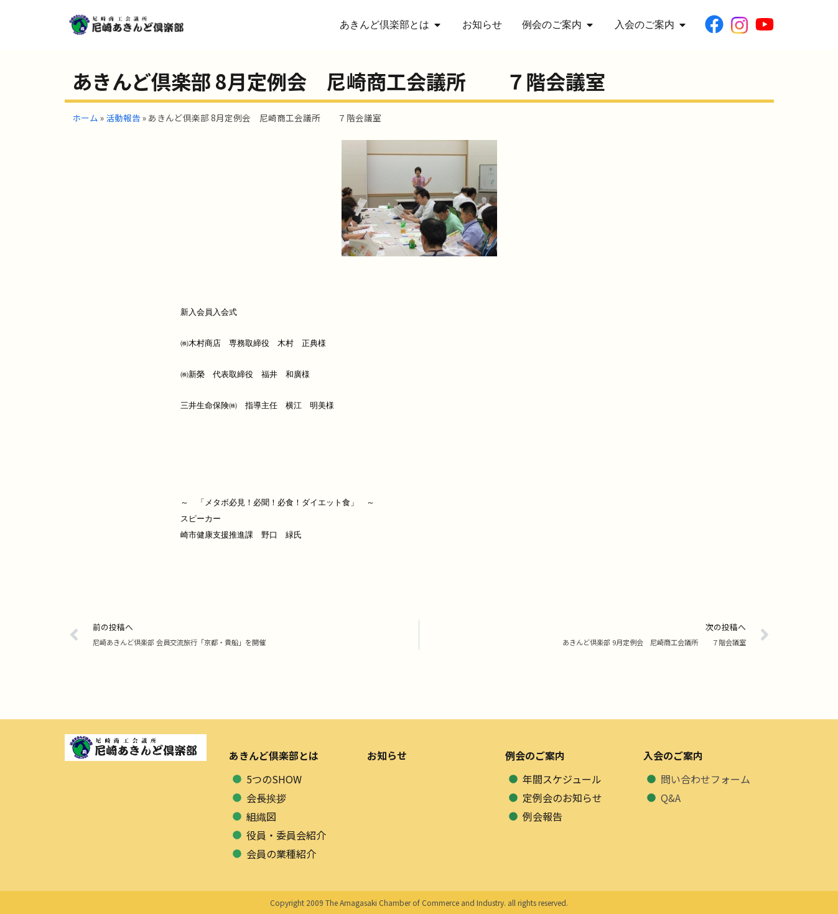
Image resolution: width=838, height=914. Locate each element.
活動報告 (123, 117)
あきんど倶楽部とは (274, 755)
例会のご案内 (535, 755)
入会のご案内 (673, 755)
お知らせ (387, 755)
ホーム (85, 117)
